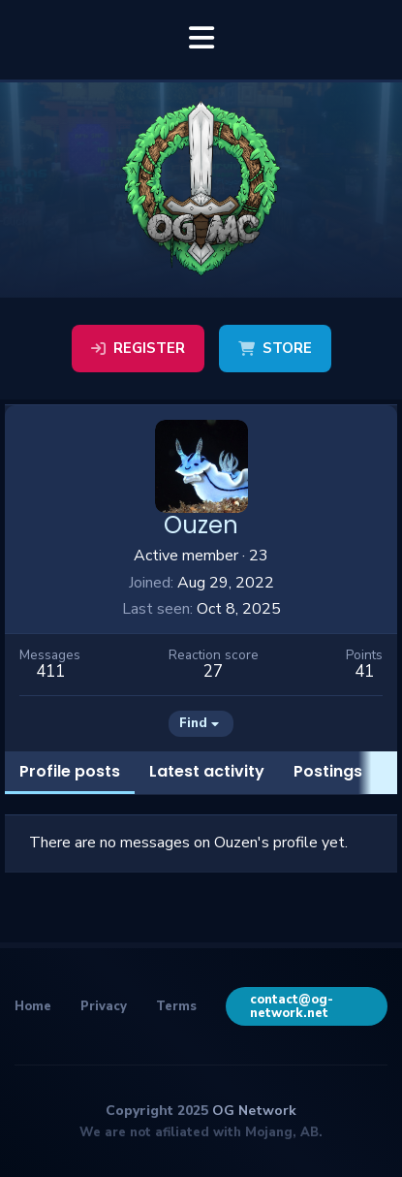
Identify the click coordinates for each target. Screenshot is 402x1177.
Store (275, 348)
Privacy (103, 1006)
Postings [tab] (328, 771)
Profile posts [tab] (69, 771)
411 (50, 671)
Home (33, 1006)
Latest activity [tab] (206, 771)
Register (138, 348)
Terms (176, 1006)
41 (364, 671)
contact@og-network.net (291, 1006)
